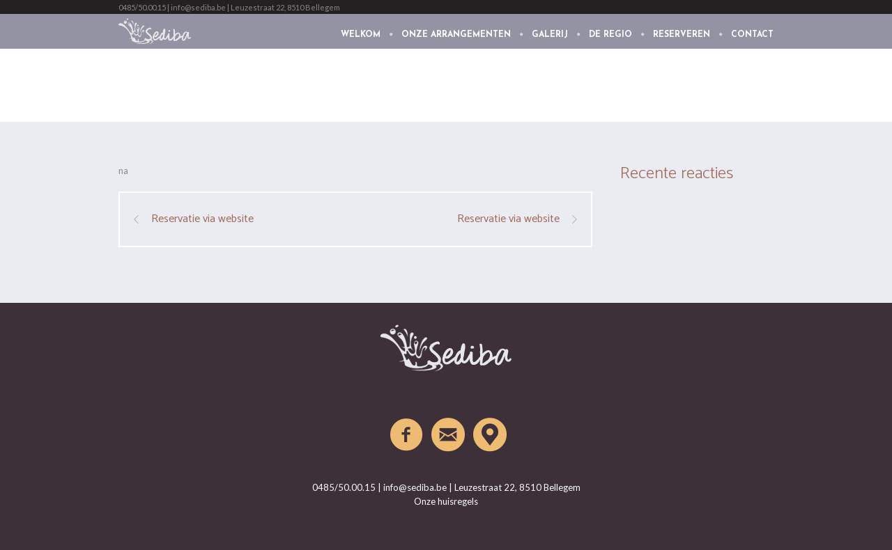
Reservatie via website (202, 219)
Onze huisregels (446, 501)
